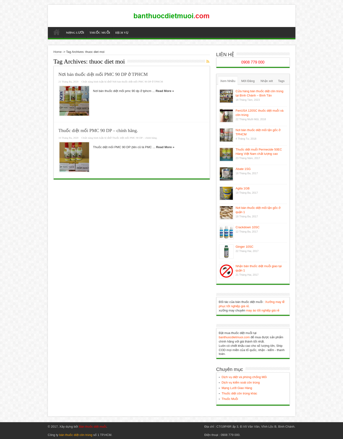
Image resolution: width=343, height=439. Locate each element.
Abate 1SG (243, 169)
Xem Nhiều (227, 81)
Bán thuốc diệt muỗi (92, 426)
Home (58, 52)
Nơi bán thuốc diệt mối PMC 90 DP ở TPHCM (103, 74)
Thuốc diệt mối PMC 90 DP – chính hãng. (98, 130)
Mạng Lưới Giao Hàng (237, 388)
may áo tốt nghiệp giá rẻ (262, 310)
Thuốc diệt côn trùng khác (239, 393)
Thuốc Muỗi (230, 399)
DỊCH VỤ (121, 32)
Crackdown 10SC (248, 227)
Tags (281, 81)
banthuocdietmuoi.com (234, 337)
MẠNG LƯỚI (75, 32)
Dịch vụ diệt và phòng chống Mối (244, 377)
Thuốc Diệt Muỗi (56, 33)
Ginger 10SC (244, 246)
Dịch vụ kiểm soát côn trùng (241, 382)
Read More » (165, 91)
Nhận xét (267, 81)
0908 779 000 (253, 62)
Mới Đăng (248, 81)
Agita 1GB (243, 188)
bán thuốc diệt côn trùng (75, 435)
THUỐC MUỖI (99, 32)
